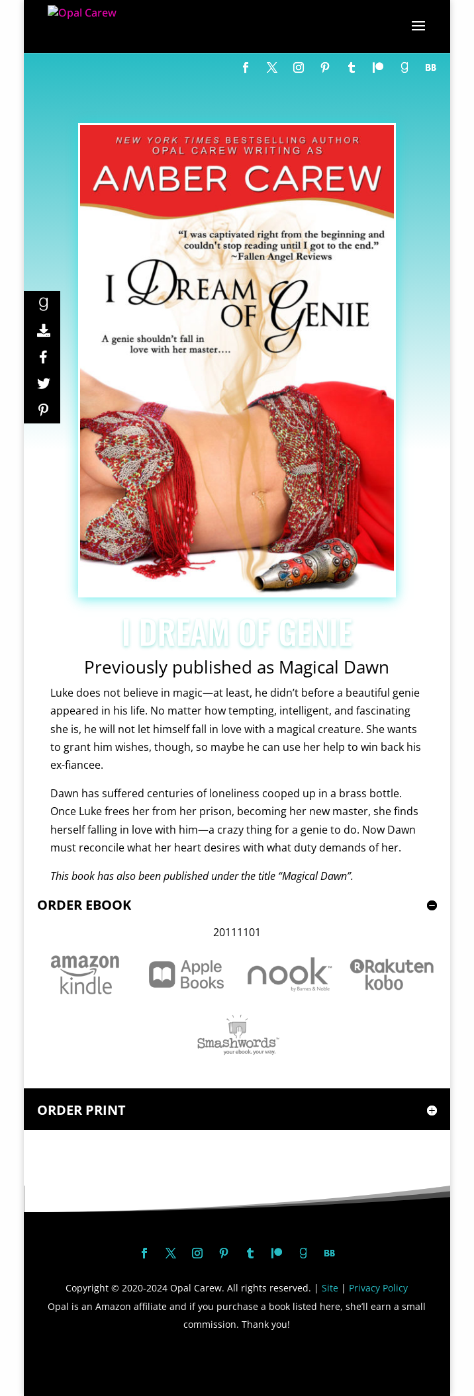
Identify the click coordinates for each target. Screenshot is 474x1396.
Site (330, 1288)
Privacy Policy (378, 1288)
